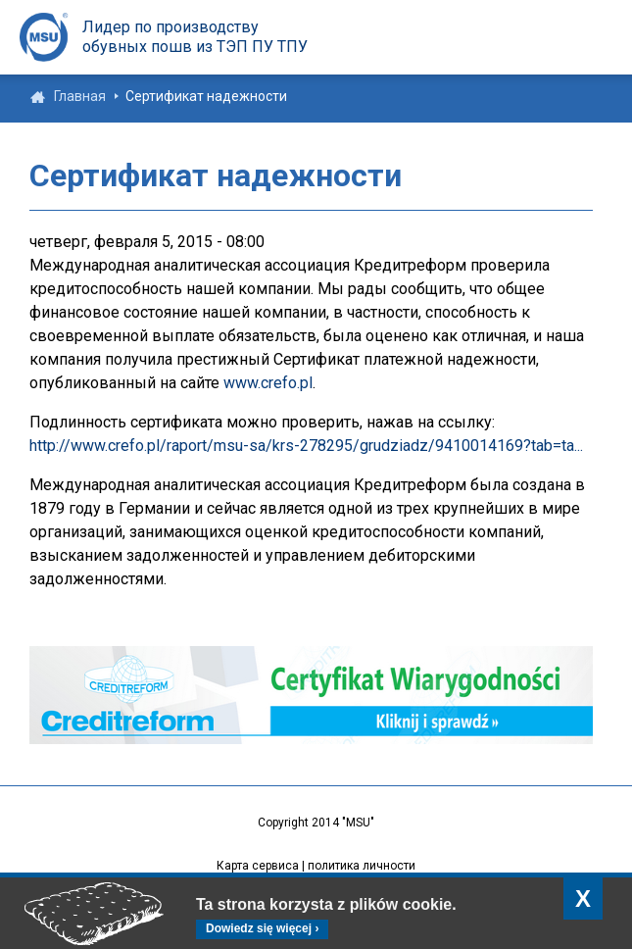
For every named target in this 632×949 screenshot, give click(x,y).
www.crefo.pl (268, 383)
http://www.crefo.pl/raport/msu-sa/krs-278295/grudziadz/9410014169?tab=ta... (306, 445)
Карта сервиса (258, 866)
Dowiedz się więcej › (262, 928)
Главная (80, 96)
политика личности (361, 866)
